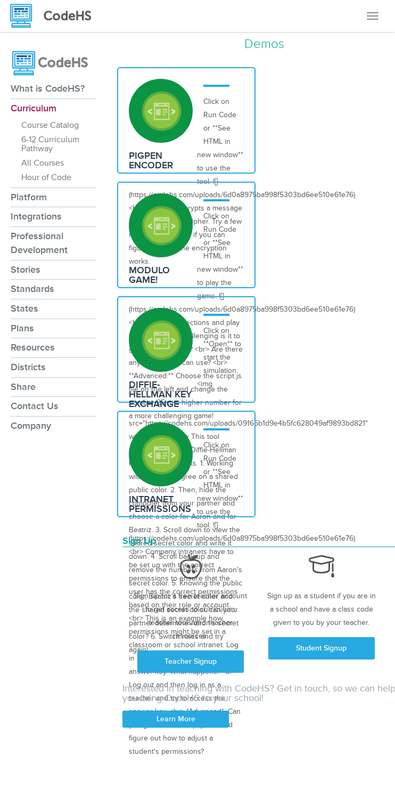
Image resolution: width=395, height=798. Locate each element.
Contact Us (35, 406)
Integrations (36, 216)
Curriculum (33, 108)
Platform (29, 197)
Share (23, 387)
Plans (22, 328)
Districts (28, 367)
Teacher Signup (190, 661)
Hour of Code (46, 177)
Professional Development (39, 243)
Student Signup (321, 648)
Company (31, 425)
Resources (33, 347)
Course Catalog (50, 125)
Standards (32, 289)
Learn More (176, 718)
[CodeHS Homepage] (55, 16)
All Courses (42, 163)
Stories (25, 269)
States (24, 308)
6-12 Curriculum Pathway (50, 144)
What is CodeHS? (48, 88)
